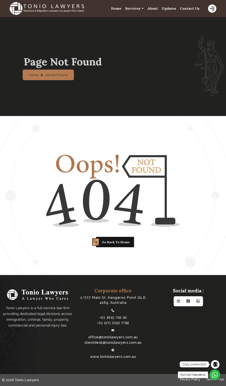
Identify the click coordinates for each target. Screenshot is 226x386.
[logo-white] (58, 8)
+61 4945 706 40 (113, 317)
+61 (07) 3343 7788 (113, 323)
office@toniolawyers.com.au (113, 337)
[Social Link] (179, 301)
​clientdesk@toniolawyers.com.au (113, 342)
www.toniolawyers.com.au (113, 356)
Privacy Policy (190, 379)
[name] (212, 8)
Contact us (189, 8)
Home (116, 8)
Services (132, 8)
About (152, 8)
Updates (169, 8)
